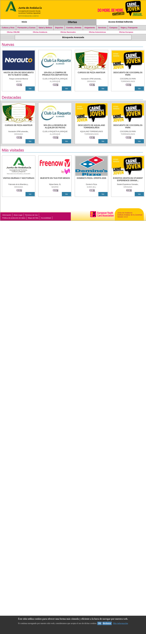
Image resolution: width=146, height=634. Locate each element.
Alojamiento (89, 28)
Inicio (24, 22)
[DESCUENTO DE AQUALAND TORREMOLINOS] (91, 126)
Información (6, 215)
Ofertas (72, 22)
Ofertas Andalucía (40, 32)
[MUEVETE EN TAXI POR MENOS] (55, 179)
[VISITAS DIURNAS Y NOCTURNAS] (18, 179)
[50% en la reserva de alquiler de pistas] (55, 126)
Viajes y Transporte (128, 28)
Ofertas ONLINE (13, 32)
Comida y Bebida (73, 28)
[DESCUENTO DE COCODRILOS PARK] (128, 74)
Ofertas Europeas (126, 32)
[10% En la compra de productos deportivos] (55, 74)
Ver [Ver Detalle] (30, 88)
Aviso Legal (18, 215)
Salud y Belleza (45, 28)
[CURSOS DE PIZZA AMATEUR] (91, 74)
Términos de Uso (31, 215)
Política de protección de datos (13, 218)
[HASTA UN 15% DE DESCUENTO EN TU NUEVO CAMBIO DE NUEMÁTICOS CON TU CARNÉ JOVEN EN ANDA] (18, 74)
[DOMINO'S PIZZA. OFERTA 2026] (91, 179)
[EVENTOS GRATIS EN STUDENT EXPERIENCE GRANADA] (128, 179)
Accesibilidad (46, 218)
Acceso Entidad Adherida (120, 22)
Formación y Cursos (26, 28)
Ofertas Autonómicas (97, 32)
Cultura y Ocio (8, 28)
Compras (113, 28)
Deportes (59, 28)
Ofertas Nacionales (68, 32)
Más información (120, 623)
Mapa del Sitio (33, 218)
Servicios (102, 28)
